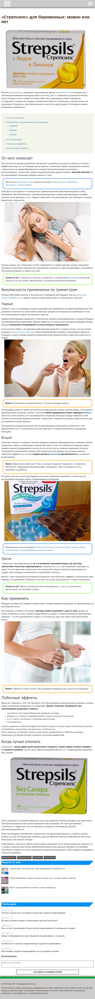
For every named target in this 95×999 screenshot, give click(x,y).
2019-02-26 (7, 910)
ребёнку (87, 413)
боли (9, 719)
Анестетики (49, 857)
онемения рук (12, 550)
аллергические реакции (22, 332)
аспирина (63, 587)
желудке (67, 547)
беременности (62, 93)
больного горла (26, 182)
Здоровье (37, 857)
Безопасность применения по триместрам (27, 122)
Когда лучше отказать (17, 148)
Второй (13, 130)
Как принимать (14, 140)
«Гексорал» (10, 185)
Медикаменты (24, 857)
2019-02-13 (7, 926)
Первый (14, 126)
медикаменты (16, 93)
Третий (13, 135)
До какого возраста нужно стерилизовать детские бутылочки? (29, 921)
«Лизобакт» (72, 182)
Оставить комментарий (47, 972)
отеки (82, 547)
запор (50, 550)
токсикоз (41, 550)
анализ (53, 454)
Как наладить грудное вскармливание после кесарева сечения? (30, 951)
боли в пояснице (44, 547)
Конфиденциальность (26, 984)
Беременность (8, 857)
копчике (57, 547)
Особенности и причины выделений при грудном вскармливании (31, 944)
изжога (75, 547)
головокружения (28, 550)
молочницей (74, 278)
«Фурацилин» (59, 182)
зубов (28, 197)
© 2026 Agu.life (8, 984)
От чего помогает (15, 118)
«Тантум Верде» (24, 185)
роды (58, 567)
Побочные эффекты (16, 144)
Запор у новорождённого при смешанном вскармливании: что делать (33, 936)
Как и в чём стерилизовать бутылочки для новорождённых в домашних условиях (38, 928)
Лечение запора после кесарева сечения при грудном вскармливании (33, 913)
